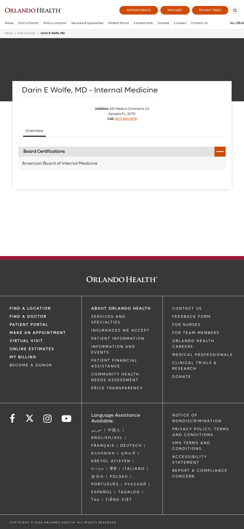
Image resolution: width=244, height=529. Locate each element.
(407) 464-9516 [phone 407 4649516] (126, 119)
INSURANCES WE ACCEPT (120, 330)
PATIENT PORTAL (29, 324)
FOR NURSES (186, 324)
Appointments (139, 10)
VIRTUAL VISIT (26, 341)
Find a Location (54, 23)
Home (9, 23)
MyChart (175, 10)
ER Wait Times (210, 10)
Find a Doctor (28, 23)
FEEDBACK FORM (191, 316)
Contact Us (199, 23)
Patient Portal (118, 23)
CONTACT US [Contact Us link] (187, 308)
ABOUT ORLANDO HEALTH (121, 308)
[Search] (235, 10)
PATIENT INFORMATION (118, 338)
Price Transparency (117, 388)
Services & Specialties (87, 23)
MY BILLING (23, 357)
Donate (163, 23)
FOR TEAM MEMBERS (195, 332)
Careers (180, 23)
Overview (34, 130)
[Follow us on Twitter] (29, 416)
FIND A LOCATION (30, 308)
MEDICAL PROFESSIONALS (202, 354)
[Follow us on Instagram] (47, 418)
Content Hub (143, 23)
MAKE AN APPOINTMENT (38, 332)
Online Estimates (32, 349)
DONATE (181, 376)
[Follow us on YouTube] (67, 418)
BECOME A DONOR (31, 365)
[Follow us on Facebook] (13, 418)
